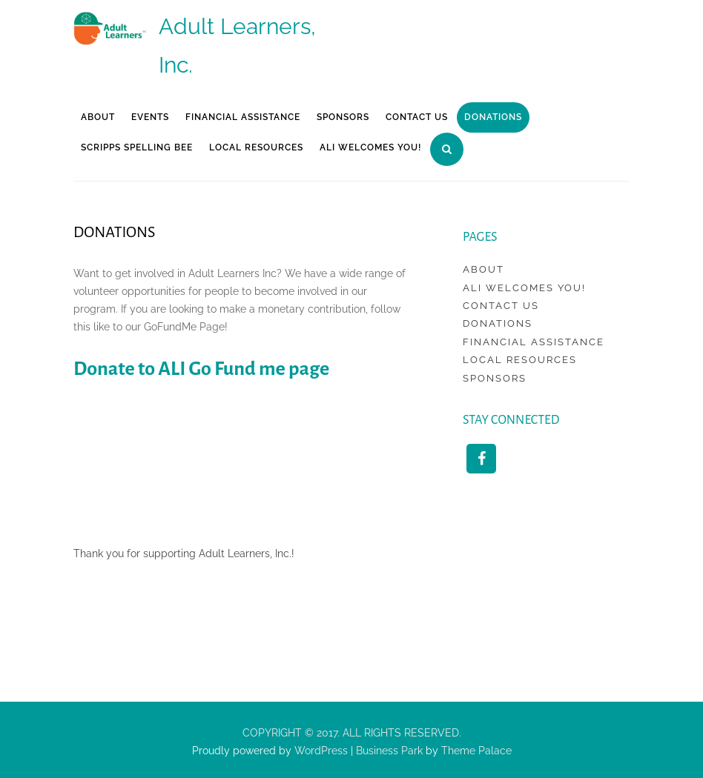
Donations (493, 117)
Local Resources (256, 147)
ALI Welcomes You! (370, 147)
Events (150, 117)
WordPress (319, 751)
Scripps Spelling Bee (137, 147)
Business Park (389, 751)
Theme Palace (476, 751)
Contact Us (417, 117)
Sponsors (343, 117)
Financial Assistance (242, 117)
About (98, 117)
